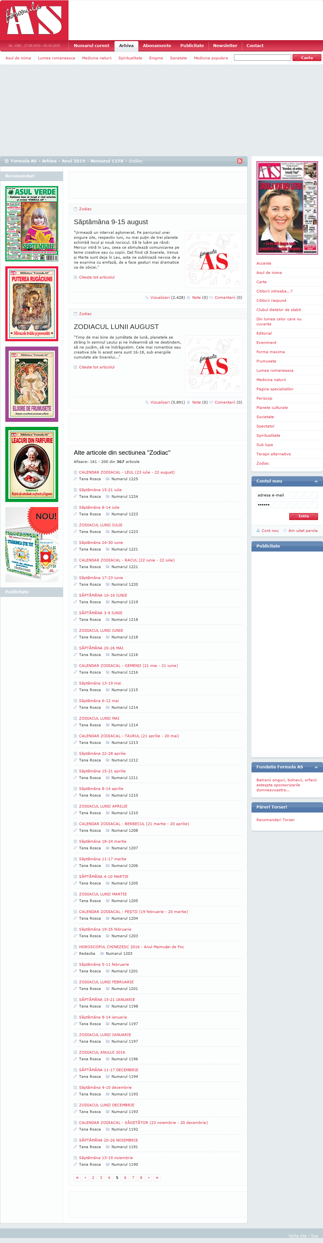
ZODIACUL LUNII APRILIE (103, 806)
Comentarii (228, 297)
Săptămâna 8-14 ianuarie (103, 1017)
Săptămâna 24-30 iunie (101, 542)
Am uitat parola (303, 530)
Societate (265, 417)
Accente (263, 263)
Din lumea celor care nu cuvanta (278, 321)
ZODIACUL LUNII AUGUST (116, 326)
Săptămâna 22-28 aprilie (102, 753)
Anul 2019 (73, 161)
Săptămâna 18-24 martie (102, 841)
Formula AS (24, 161)
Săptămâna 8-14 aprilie (101, 788)
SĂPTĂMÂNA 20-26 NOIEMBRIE (108, 1140)
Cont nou (270, 530)
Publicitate (192, 45)
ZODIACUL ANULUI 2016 (102, 1052)
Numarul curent (91, 45)
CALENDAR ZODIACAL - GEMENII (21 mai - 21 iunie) (128, 665)
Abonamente (157, 45)
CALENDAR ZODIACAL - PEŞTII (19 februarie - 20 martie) (133, 911)
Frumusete (266, 361)
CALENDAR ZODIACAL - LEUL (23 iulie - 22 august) (127, 472)
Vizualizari (168, 297)
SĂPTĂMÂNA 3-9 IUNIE (100, 613)
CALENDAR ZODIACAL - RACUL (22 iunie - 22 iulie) (127, 560)
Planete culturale (272, 407)
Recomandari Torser (275, 820)
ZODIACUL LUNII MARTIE (103, 894)
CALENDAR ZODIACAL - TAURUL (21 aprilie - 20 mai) (129, 736)
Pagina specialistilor (275, 389)
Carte (261, 282)
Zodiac (85, 209)
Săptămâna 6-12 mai (99, 700)
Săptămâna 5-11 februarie (104, 964)
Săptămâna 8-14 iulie (99, 507)
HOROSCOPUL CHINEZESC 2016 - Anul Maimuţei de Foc (131, 947)
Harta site (298, 1235)
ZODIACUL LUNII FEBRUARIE (106, 982)
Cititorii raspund (271, 300)
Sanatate (178, 58)
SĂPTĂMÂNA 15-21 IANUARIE (107, 999)
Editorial (264, 333)
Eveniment (266, 342)
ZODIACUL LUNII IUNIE (101, 630)
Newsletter (225, 45)
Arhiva (126, 45)
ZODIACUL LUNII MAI (99, 718)
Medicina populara (211, 58)
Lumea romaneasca (56, 58)
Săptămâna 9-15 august (111, 222)
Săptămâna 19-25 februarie (105, 929)
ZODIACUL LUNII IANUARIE (105, 1034)
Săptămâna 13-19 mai (100, 683)
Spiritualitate (130, 58)
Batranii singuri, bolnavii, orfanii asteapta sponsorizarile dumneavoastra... (286, 785)
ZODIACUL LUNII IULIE (100, 525)
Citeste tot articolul (97, 277)
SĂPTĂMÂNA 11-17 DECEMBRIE (108, 1070)
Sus (314, 1235)
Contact (255, 45)
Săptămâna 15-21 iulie (100, 490)
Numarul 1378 (107, 161)
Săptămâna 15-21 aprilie (102, 771)
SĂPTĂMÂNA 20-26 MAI (101, 648)
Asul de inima (18, 58)
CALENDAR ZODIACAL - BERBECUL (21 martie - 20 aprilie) (134, 823)
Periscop (264, 398)
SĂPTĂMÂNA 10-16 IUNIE (103, 595)
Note (200, 297)
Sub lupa (264, 444)
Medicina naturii (97, 58)
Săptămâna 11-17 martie (102, 859)
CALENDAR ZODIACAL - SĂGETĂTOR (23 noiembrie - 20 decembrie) (143, 1122)
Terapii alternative (273, 454)
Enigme (156, 58)
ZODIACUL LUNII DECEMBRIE (106, 1105)
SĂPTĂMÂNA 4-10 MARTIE (103, 876)
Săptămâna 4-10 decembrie (105, 1087)
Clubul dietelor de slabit (278, 309)
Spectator (265, 426)
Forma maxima (270, 352)
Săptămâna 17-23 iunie (101, 577)
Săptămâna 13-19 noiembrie (106, 1157)
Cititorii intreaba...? (274, 291)
